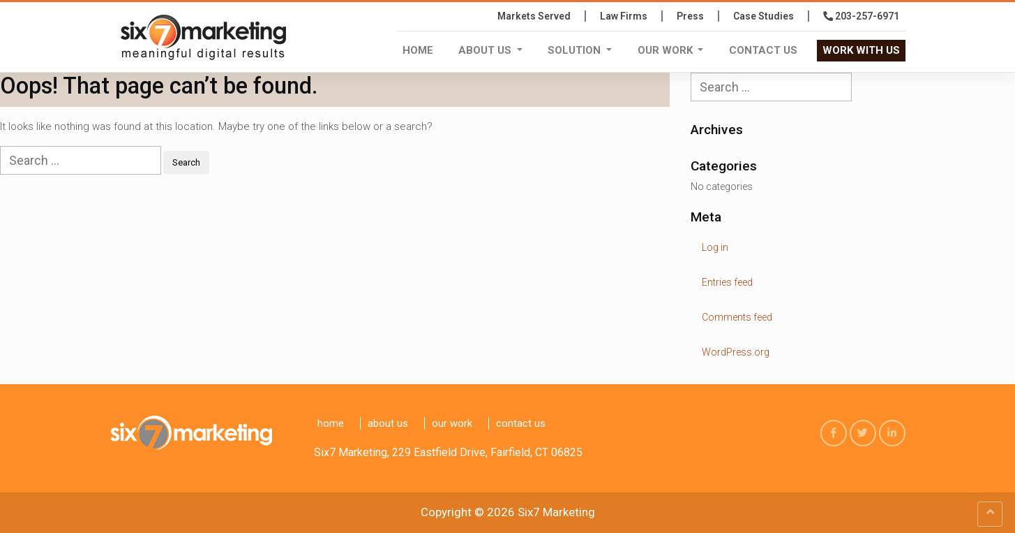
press (690, 16)
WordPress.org (735, 352)
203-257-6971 (861, 16)
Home (418, 50)
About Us (486, 50)
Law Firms (623, 16)
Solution (575, 50)
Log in (715, 247)
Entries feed (727, 282)
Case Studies (763, 16)
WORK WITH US (861, 50)
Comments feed (737, 317)
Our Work (667, 50)
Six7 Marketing (556, 512)
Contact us (763, 50)
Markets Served (534, 16)
